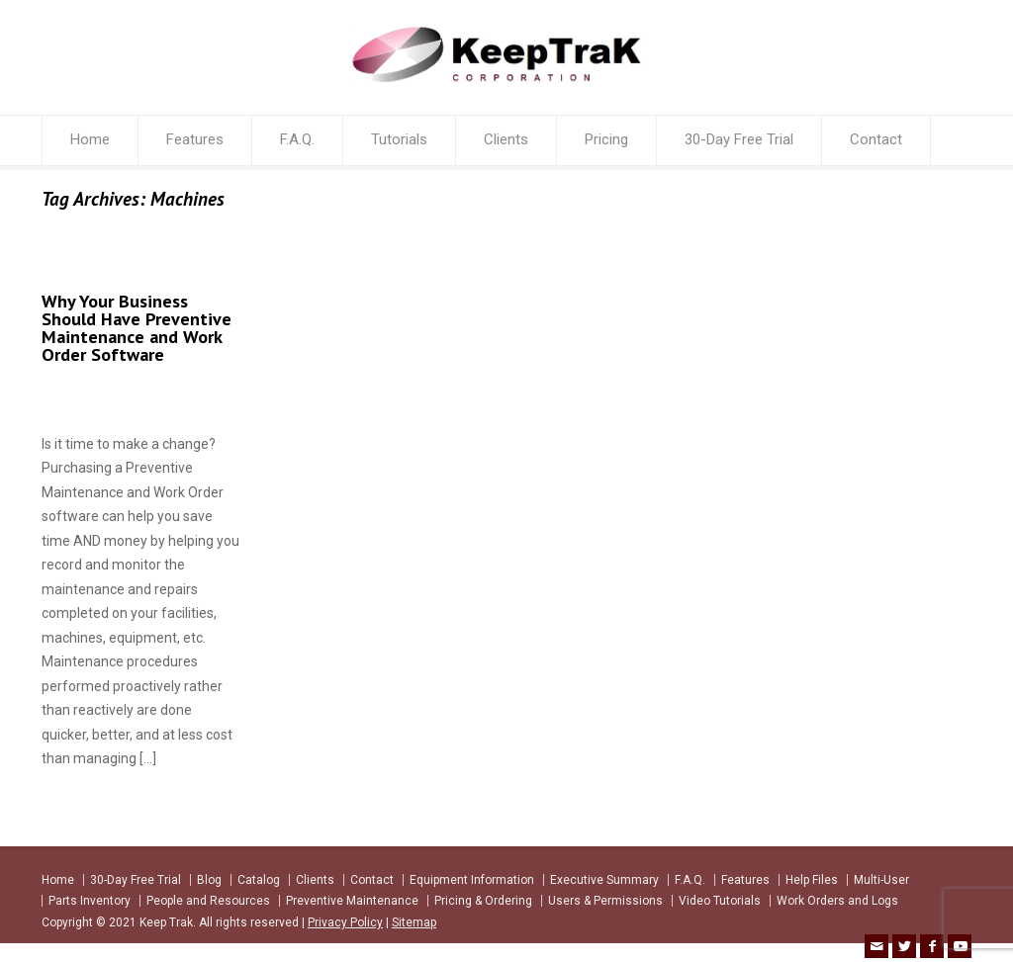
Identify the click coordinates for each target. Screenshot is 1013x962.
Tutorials (399, 139)
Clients (506, 139)
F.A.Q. (297, 139)
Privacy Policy (345, 922)
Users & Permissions (605, 901)
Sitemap (414, 922)
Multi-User (881, 880)
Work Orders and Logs (837, 901)
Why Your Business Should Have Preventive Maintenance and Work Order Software (136, 328)
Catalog (258, 880)
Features (195, 139)
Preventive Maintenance (352, 901)
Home (90, 139)
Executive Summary (604, 880)
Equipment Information (472, 880)
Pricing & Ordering (483, 901)
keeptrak (79, 394)
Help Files (811, 880)
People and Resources (208, 901)
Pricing (606, 139)
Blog (209, 880)
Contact (876, 139)
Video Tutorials (720, 901)
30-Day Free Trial (739, 139)
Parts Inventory (89, 901)
